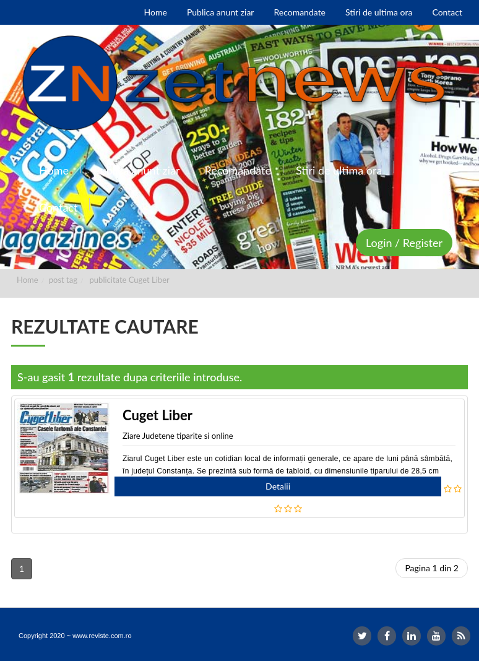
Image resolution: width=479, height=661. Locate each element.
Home (27, 280)
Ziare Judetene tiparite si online (178, 436)
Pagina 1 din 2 (432, 568)
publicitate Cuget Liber (130, 280)
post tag (63, 280)
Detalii (277, 486)
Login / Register (404, 242)
